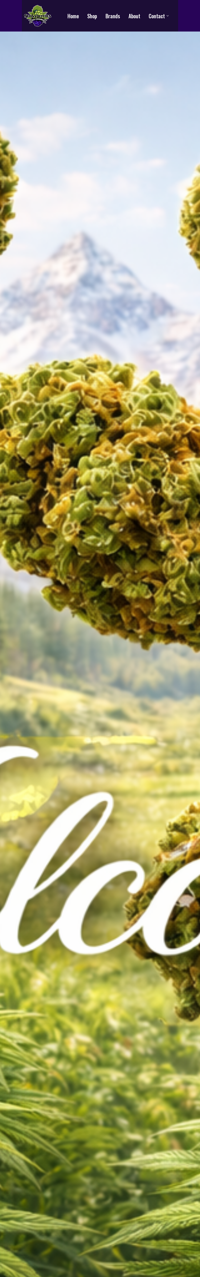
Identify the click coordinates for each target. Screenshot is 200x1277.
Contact (157, 16)
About (134, 16)
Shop (92, 16)
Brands (112, 16)
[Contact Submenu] (169, 16)
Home (73, 16)
